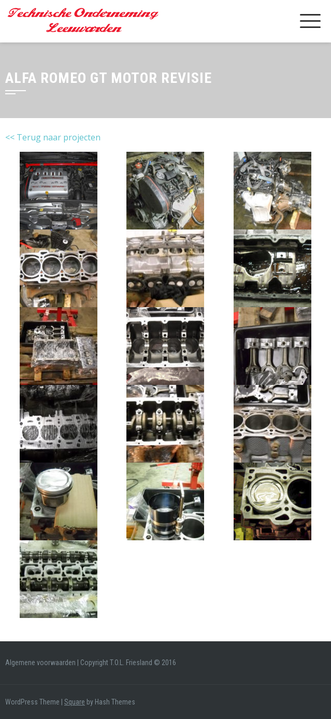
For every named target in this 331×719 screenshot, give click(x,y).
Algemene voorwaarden (40, 662)
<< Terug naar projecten (52, 137)
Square (74, 702)
